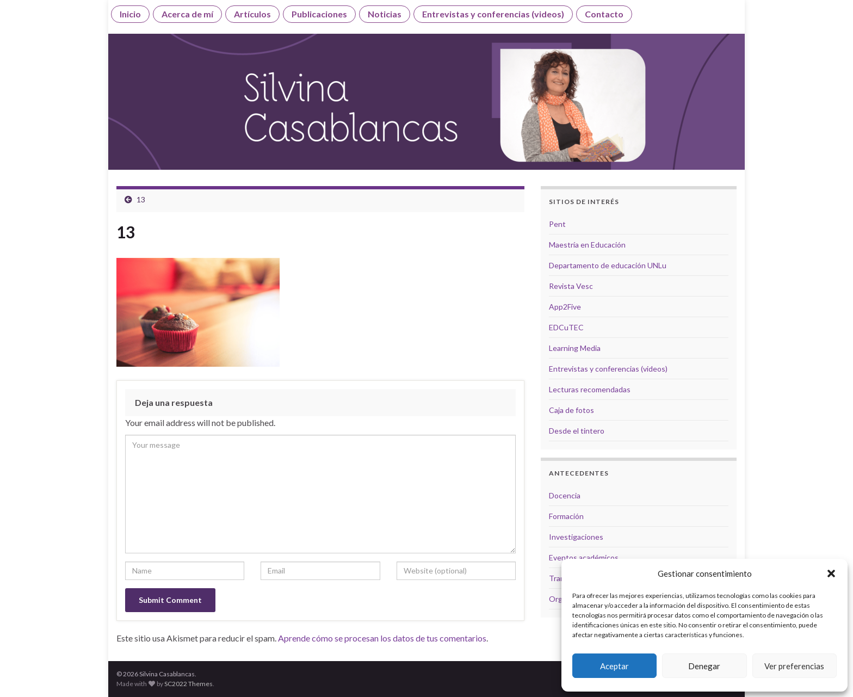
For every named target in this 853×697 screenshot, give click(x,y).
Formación (566, 516)
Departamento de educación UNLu (607, 265)
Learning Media (575, 348)
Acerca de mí (187, 14)
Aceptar (614, 666)
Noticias (384, 14)
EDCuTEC (566, 327)
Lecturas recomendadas (590, 389)
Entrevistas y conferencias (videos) (493, 14)
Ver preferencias (794, 666)
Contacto (604, 14)
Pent (557, 224)
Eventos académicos (584, 557)
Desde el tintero (576, 430)
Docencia (564, 495)
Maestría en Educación (587, 244)
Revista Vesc (571, 286)
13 (141, 199)
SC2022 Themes (188, 684)
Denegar (704, 666)
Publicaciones (319, 14)
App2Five (565, 306)
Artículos (252, 14)
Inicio (130, 14)
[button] (831, 573)
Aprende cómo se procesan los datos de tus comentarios (382, 638)
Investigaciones (576, 536)
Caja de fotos (571, 410)
